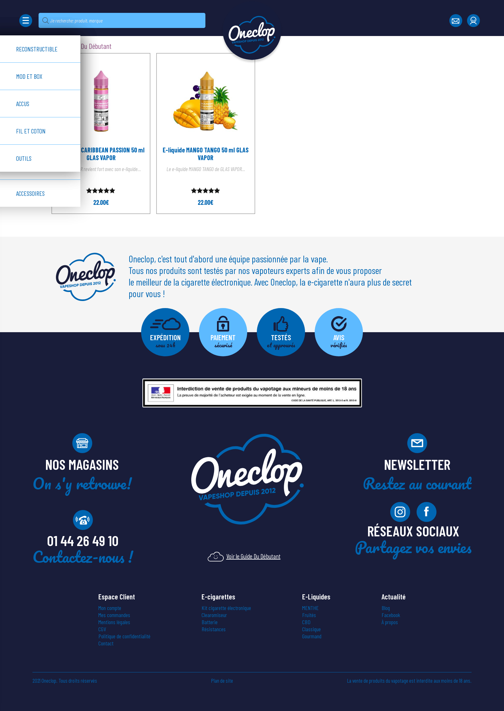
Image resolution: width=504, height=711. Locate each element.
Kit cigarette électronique (226, 607)
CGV (102, 629)
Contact (105, 643)
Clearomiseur (214, 614)
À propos (390, 621)
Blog (386, 607)
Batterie (210, 621)
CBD (306, 621)
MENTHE (310, 607)
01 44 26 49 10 (83, 540)
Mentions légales (114, 621)
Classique (311, 629)
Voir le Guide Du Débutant (244, 556)
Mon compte (109, 607)
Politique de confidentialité (124, 636)
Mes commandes (114, 614)
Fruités (309, 614)
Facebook (391, 614)
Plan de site (222, 680)
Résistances (214, 629)
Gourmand (311, 636)
